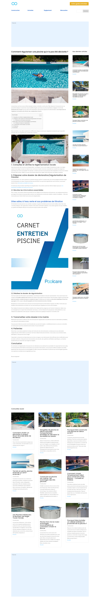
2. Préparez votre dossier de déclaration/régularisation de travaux (27, 118)
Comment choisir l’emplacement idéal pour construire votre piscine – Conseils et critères (79, 196)
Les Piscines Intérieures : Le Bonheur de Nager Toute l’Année (79, 222)
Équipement (48, 10)
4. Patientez (15, 126)
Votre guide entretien (79, 4)
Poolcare (15, 54)
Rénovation (64, 10)
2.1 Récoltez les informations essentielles (22, 120)
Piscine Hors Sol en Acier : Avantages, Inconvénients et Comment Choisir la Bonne (80, 247)
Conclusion (15, 127)
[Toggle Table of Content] (39, 115)
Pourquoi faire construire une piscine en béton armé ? (80, 121)
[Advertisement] (50, 36)
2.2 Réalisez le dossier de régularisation (22, 123)
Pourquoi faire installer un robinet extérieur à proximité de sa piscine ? (80, 273)
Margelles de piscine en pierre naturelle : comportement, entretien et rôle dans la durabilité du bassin (80, 95)
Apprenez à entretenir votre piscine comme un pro (23, 290)
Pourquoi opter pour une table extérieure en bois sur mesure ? (81, 298)
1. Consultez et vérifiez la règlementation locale (23, 117)
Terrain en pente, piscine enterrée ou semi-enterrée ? (80, 145)
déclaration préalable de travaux (25, 183)
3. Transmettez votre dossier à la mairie (21, 124)
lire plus (74, 74)
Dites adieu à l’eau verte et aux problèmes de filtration (24, 121)
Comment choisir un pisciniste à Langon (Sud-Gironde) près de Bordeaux (80, 71)
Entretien (30, 10)
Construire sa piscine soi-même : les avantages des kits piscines (81, 170)
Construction (15, 10)
